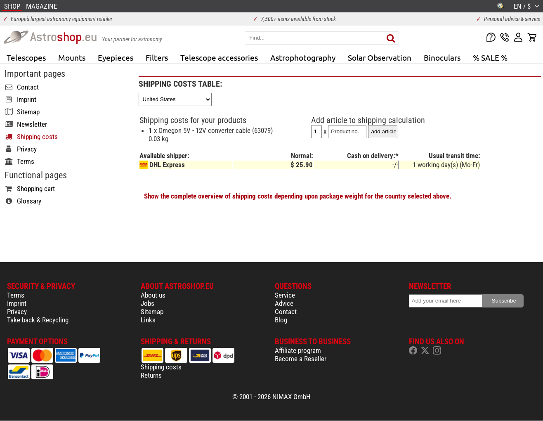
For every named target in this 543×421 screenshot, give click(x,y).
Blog (281, 320)
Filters (157, 57)
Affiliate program (298, 350)
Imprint (16, 303)
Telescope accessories (219, 57)
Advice (284, 303)
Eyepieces (115, 57)
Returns (151, 375)
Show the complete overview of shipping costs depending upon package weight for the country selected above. (297, 196)
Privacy (17, 311)
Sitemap (152, 311)
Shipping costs (161, 367)
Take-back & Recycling (37, 320)
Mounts (71, 57)
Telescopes (26, 57)
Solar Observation (379, 57)
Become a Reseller (300, 359)
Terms (15, 295)
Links (148, 320)
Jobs (147, 303)
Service (285, 295)
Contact (286, 311)
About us (153, 295)
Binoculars (442, 57)
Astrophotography (302, 57)
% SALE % (490, 57)
